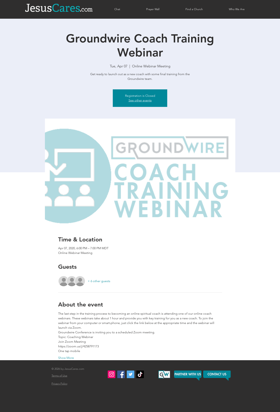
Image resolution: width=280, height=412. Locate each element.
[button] (217, 375)
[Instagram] (111, 374)
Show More (66, 358)
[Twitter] (130, 374)
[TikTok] (140, 374)
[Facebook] (121, 374)
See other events (140, 100)
